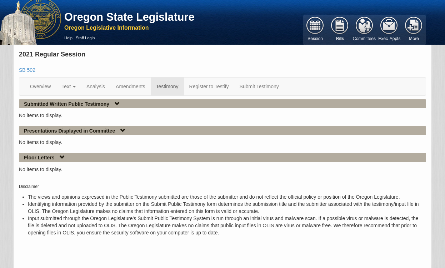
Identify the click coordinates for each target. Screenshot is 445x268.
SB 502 (27, 70)
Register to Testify (209, 86)
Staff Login (85, 38)
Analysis (95, 86)
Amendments (130, 86)
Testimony (167, 86)
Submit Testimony (259, 86)
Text (68, 86)
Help (68, 38)
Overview (40, 86)
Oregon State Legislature (129, 16)
